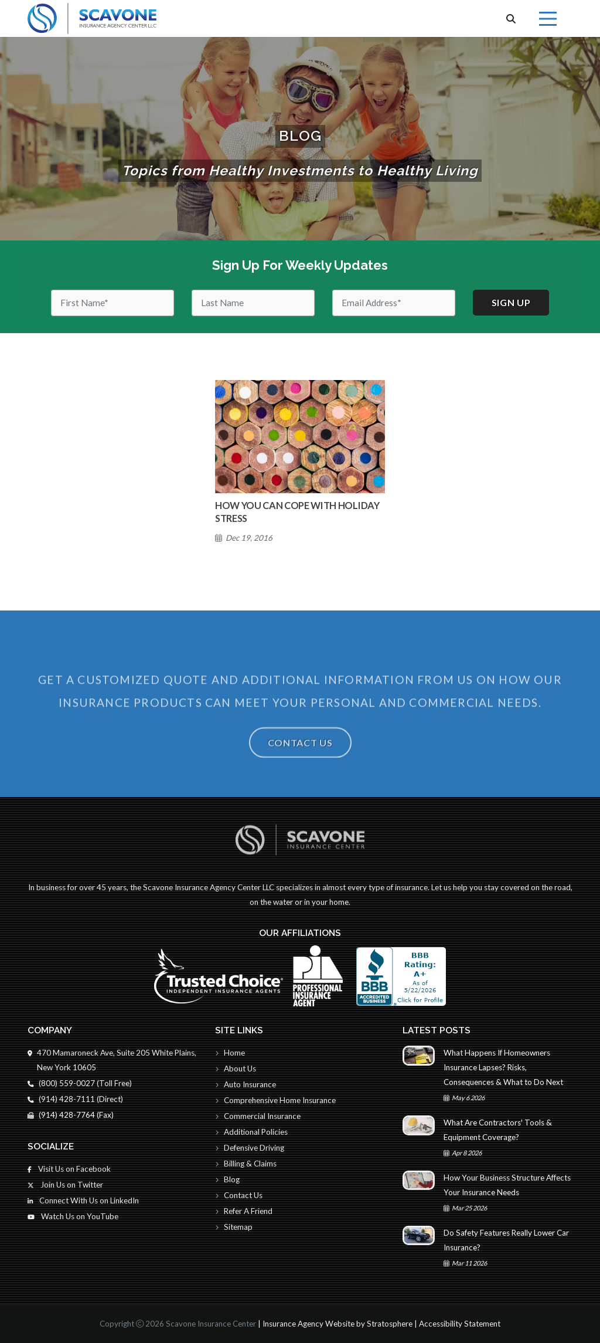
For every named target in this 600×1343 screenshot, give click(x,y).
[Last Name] (253, 303)
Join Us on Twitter (65, 1184)
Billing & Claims (246, 1163)
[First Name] (112, 303)
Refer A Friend (243, 1211)
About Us (235, 1068)
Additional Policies (251, 1132)
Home (230, 1052)
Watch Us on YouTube (73, 1216)
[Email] (393, 303)
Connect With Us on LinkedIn (83, 1200)
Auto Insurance (245, 1084)
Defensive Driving (249, 1147)
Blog (227, 1179)
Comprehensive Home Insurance (275, 1100)
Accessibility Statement (459, 1323)
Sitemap (234, 1227)
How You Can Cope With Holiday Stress (297, 512)
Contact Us (300, 764)
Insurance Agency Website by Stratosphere (337, 1323)
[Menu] (547, 18)
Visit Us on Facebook (69, 1169)
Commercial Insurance (258, 1116)
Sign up (511, 302)
